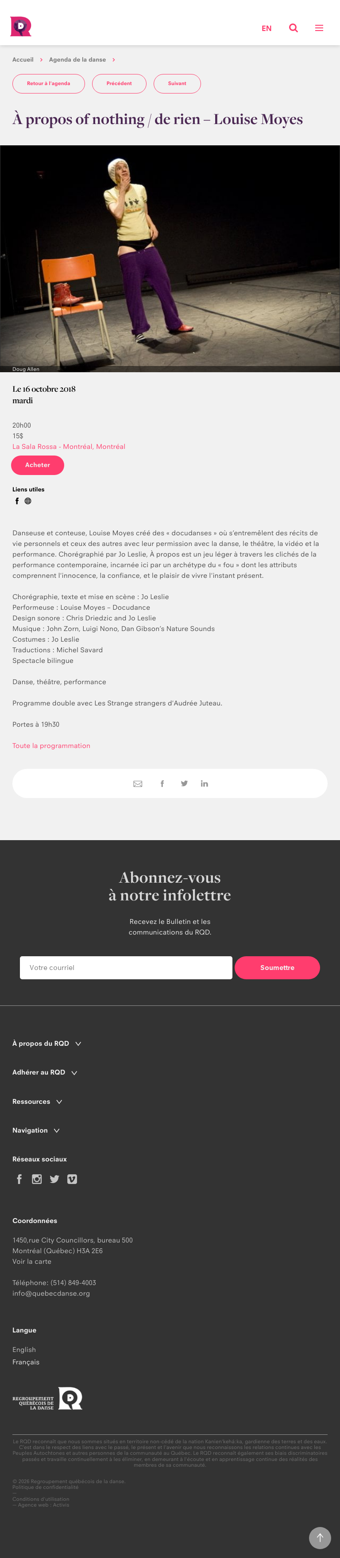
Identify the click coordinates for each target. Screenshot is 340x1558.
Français (25, 1362)
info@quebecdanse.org (51, 1293)
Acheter (37, 465)
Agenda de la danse (77, 59)
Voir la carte (31, 1261)
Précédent (119, 83)
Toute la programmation (51, 745)
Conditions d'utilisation (41, 1499)
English (24, 1349)
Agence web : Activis (44, 1505)
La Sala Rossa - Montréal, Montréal (68, 446)
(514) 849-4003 (73, 1282)
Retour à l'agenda (48, 83)
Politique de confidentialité (45, 1487)
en (267, 29)
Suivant (177, 83)
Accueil (23, 59)
